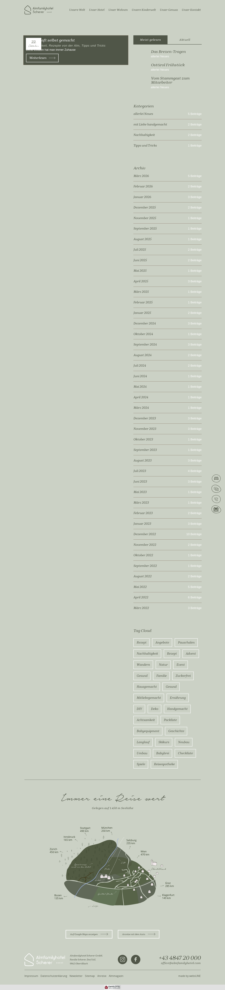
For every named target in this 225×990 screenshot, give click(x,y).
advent (191, 654)
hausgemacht (147, 687)
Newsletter (76, 976)
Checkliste (185, 753)
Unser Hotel (96, 10)
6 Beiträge (195, 597)
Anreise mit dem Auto (138, 934)
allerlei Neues (160, 56)
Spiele (141, 764)
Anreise (101, 976)
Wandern (143, 665)
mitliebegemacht (149, 698)
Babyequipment (148, 731)
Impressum (31, 976)
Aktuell (184, 40)
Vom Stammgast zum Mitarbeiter (170, 80)
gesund (171, 687)
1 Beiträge (195, 145)
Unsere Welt (77, 10)
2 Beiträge (195, 124)
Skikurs (163, 742)
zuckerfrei (183, 676)
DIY (139, 709)
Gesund (142, 676)
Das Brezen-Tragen (168, 52)
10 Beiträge (194, 534)
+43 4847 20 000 (180, 957)
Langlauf (143, 742)
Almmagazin (116, 976)
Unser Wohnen (118, 10)
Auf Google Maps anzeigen (89, 934)
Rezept (141, 642)
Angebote (162, 642)
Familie (161, 676)
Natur (163, 665)
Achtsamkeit (146, 720)
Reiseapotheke (164, 764)
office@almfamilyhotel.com (181, 963)
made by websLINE (189, 976)
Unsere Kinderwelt (144, 10)
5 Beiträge (195, 113)
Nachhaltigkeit (147, 654)
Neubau (183, 742)
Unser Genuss (169, 10)
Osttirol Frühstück (168, 65)
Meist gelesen (150, 40)
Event (180, 665)
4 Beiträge (195, 471)
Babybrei (162, 753)
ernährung (178, 698)
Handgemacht (177, 709)
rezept (172, 654)
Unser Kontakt (191, 10)
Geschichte (176, 731)
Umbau (142, 753)
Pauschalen (186, 642)
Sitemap (90, 976)
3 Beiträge (195, 197)
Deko (154, 709)
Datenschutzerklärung (53, 976)
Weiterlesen (42, 58)
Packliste (170, 720)
